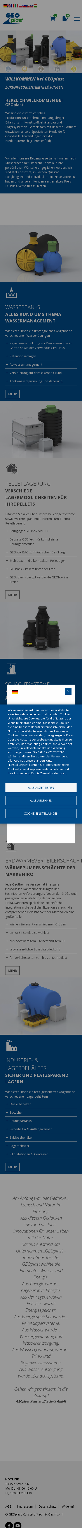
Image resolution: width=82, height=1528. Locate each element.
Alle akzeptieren (41, 787)
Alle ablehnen (41, 800)
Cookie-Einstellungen (41, 813)
